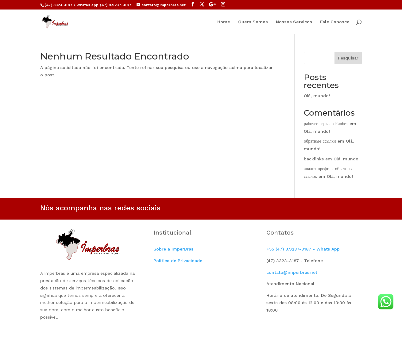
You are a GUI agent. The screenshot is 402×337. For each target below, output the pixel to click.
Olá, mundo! (317, 95)
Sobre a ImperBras (173, 249)
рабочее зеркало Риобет (326, 123)
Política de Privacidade (177, 260)
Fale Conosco (335, 22)
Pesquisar (348, 58)
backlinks (314, 158)
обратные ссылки (320, 141)
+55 (303, 249)
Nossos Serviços (294, 22)
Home (223, 22)
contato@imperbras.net (291, 272)
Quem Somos (253, 22)
